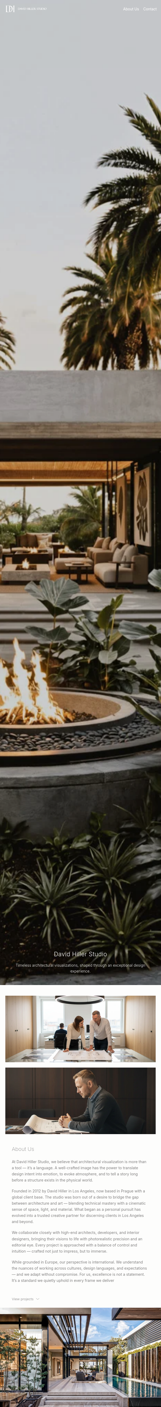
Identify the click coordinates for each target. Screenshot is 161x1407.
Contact (150, 9)
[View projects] (25, 1299)
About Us (131, 9)
